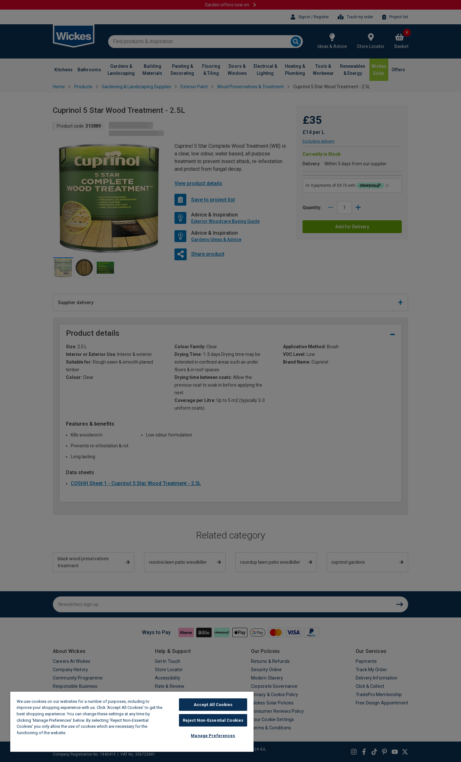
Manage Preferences (213, 735)
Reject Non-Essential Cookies (213, 720)
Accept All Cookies (213, 704)
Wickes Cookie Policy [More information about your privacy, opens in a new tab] (89, 732)
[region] (132, 722)
